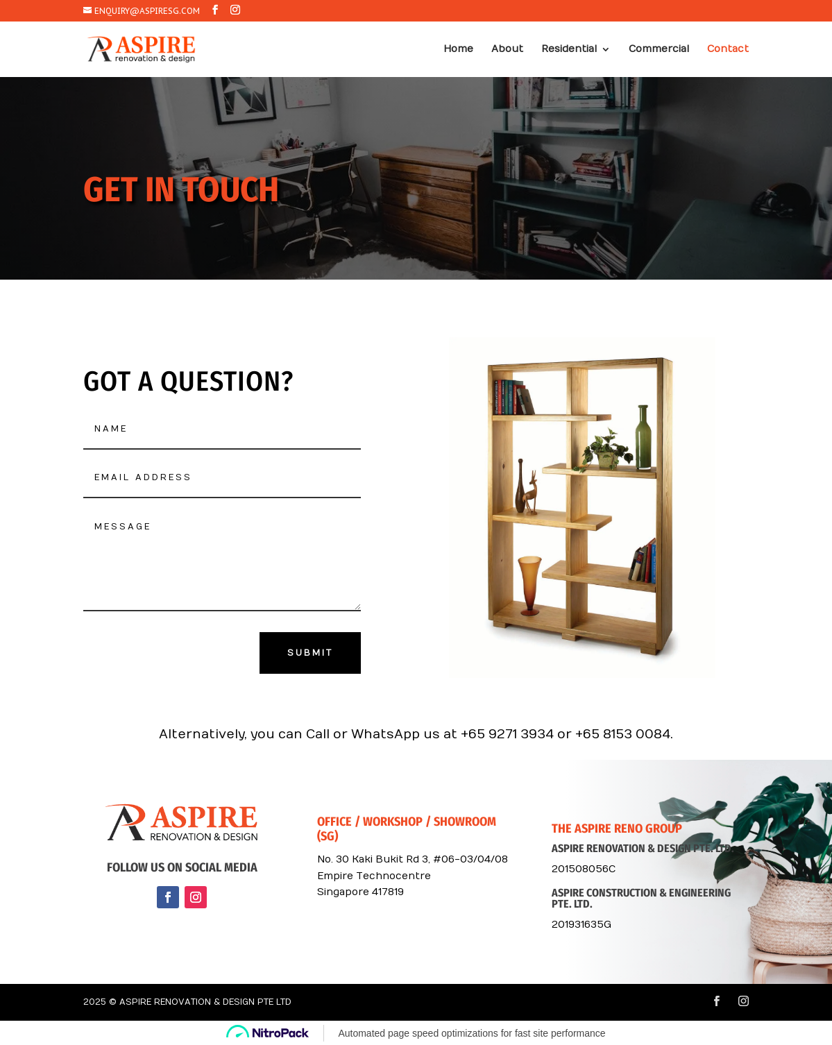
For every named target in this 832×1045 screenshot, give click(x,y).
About (507, 49)
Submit (310, 653)
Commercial (659, 49)
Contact (728, 49)
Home (458, 49)
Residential (569, 49)
